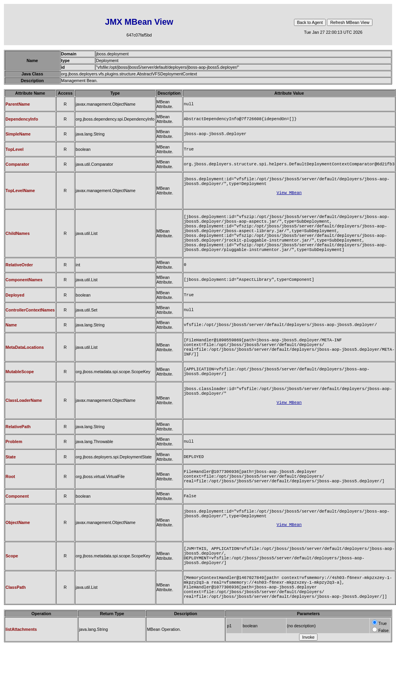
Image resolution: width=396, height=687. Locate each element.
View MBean (289, 199)
